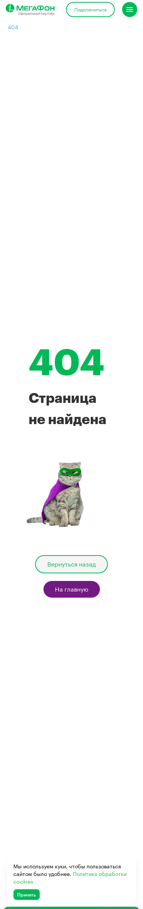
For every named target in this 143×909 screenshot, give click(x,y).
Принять (26, 894)
